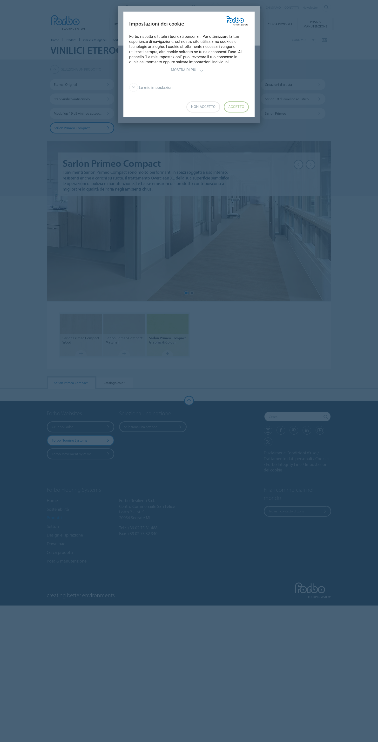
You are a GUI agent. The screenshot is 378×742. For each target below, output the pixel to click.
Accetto (236, 107)
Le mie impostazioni (151, 87)
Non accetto (203, 107)
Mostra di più (187, 70)
